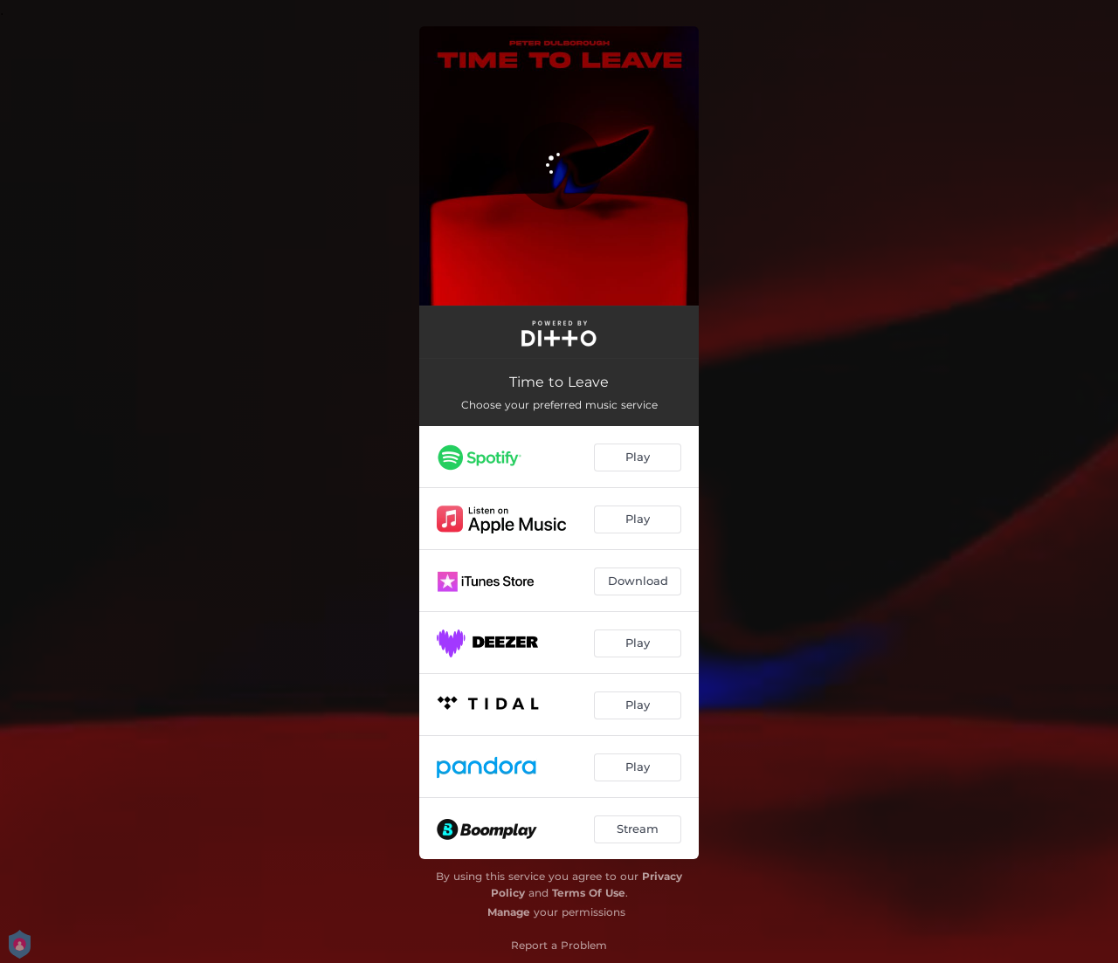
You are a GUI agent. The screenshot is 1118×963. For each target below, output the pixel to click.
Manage (508, 911)
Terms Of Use (588, 892)
